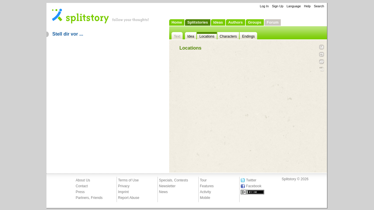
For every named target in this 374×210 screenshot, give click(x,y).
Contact (82, 186)
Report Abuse (128, 198)
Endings (248, 36)
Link (321, 61)
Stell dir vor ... (67, 34)
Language (294, 6)
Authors (235, 22)
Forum (272, 22)
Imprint (123, 192)
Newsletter (167, 186)
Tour (203, 180)
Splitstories (197, 22)
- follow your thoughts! (100, 15)
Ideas (218, 22)
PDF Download (321, 68)
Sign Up (277, 6)
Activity (205, 192)
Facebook (254, 186)
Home (177, 22)
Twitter (251, 180)
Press (80, 192)
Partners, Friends (89, 198)
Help (307, 6)
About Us (83, 180)
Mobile (205, 198)
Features (207, 186)
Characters (228, 36)
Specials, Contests (173, 180)
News (163, 192)
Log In (264, 6)
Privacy (123, 186)
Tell (321, 54)
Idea (190, 36)
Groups (255, 22)
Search (319, 6)
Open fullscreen (321, 47)
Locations (206, 36)
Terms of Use (128, 180)
